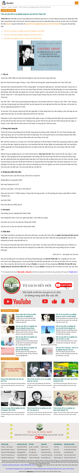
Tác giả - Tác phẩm (12, 7)
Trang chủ (3, 7)
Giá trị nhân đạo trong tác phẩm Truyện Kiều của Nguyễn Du (26, 315)
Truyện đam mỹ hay (46, 452)
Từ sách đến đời (58, 455)
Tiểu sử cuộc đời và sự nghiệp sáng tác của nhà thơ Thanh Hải (35, 7)
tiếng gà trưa (11, 457)
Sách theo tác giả (22, 449)
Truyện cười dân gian (34, 457)
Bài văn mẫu (57, 452)
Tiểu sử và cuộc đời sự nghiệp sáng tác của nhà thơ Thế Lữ (23, 35)
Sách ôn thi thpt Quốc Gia (7, 455)
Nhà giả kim (4, 457)
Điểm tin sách (44, 447)
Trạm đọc (56, 447)
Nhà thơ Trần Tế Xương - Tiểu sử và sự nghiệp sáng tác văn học (67, 349)
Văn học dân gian (33, 455)
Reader (8, 24)
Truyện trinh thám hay (46, 455)
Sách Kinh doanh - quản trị (8, 449)
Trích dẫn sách (32, 452)
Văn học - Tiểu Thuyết (6, 447)
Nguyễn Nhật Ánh (45, 449)
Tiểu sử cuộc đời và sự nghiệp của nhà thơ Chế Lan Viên (66, 338)
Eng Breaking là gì (68, 452)
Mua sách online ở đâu (70, 455)
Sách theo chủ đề (22, 447)
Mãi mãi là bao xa (58, 457)
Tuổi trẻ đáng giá (22, 457)
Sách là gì (66, 457)
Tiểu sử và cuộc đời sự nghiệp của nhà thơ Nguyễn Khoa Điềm (24, 31)
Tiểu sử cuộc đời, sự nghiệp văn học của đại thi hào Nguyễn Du (66, 327)
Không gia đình (21, 452)
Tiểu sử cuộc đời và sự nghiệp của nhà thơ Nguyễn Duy (26, 338)
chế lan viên (73, 457)
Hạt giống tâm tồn (22, 455)
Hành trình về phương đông (8, 452)
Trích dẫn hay (32, 449)
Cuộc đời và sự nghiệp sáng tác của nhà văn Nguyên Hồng (23, 38)
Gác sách (56, 449)
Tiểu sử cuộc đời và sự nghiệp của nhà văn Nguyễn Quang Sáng (26, 327)
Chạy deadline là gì (46, 457)
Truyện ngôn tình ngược (70, 449)
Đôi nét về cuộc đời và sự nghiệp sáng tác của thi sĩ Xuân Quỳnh (66, 315)
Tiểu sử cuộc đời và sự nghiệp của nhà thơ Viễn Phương (26, 349)
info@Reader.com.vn (40, 465)
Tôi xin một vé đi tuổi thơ (70, 447)
